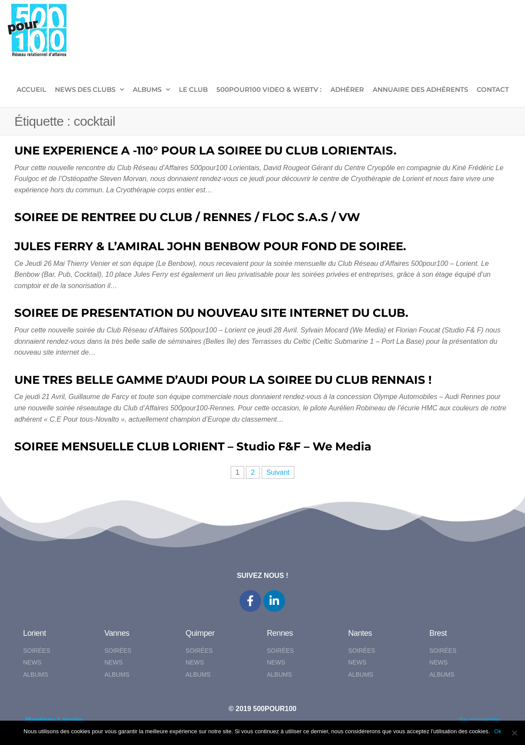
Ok (497, 731)
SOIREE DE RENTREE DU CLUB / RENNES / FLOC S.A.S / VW (187, 217)
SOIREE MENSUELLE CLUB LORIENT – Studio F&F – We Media (192, 446)
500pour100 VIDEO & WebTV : (269, 89)
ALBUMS (147, 89)
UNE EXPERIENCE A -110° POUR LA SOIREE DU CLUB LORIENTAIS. (205, 151)
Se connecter (479, 720)
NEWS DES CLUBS (85, 89)
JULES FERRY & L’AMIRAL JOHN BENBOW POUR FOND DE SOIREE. (210, 246)
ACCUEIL (31, 89)
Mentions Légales (54, 720)
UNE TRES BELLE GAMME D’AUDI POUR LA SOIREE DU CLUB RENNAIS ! (223, 380)
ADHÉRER (347, 89)
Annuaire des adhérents (420, 89)
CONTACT (493, 89)
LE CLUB (193, 89)
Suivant (277, 472)
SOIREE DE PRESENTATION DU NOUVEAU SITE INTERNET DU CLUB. (211, 313)
